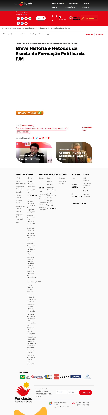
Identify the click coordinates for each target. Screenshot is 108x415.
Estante (49, 178)
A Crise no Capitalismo (67, 149)
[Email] (61, 392)
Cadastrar (85, 392)
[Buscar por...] (38, 18)
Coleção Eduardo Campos (50, 203)
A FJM (18, 178)
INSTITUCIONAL (57, 3)
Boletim (50, 184)
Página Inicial (7, 28)
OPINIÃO (86, 3)
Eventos (62, 178)
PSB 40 (86, 175)
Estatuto (18, 211)
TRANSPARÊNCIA (69, 7)
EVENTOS (63, 175)
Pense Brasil (31, 186)
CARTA (54, 7)
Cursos (41, 178)
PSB (17, 222)
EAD (40, 181)
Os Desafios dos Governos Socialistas (32, 155)
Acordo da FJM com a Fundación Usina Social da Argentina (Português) (31, 205)
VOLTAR (99, 34)
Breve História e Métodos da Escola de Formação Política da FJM (46, 43)
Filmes (29, 178)
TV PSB (85, 191)
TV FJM (30, 175)
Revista (49, 181)
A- (53, 21)
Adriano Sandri (27, 125)
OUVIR (89, 34)
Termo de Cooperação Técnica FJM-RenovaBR (31, 359)
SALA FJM (43, 175)
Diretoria (18, 192)
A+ (53, 16)
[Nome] (73, 392)
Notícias (16, 28)
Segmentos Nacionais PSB (87, 186)
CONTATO (85, 7)
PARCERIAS (73, 3)
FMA (40, 191)
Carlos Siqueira (23, 132)
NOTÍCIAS (75, 175)
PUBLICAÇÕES (53, 175)
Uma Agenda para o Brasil (51, 195)
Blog (73, 178)
